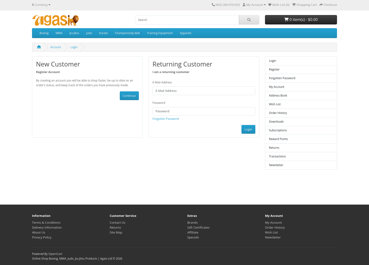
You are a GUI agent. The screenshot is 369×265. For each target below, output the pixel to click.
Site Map (116, 232)
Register (274, 69)
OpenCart (55, 254)
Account (55, 47)
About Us (38, 232)
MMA (59, 33)
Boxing (44, 33)
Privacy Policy (41, 237)
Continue (129, 96)
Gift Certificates (198, 227)
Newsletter (276, 165)
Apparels (185, 33)
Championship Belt (127, 33)
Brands (192, 222)
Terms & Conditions (46, 222)
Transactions (277, 156)
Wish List (275, 104)
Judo (89, 33)
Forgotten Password (165, 119)
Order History (278, 113)
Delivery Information (47, 227)
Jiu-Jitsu (74, 33)
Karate (103, 33)
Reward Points (278, 139)
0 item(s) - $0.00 (301, 19)
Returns (274, 148)
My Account (276, 87)
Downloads (276, 122)
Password (158, 103)
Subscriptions (278, 130)
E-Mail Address (162, 82)
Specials (193, 237)
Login (73, 47)
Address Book (278, 95)
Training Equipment (160, 33)
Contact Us (117, 222)
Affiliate (192, 232)
